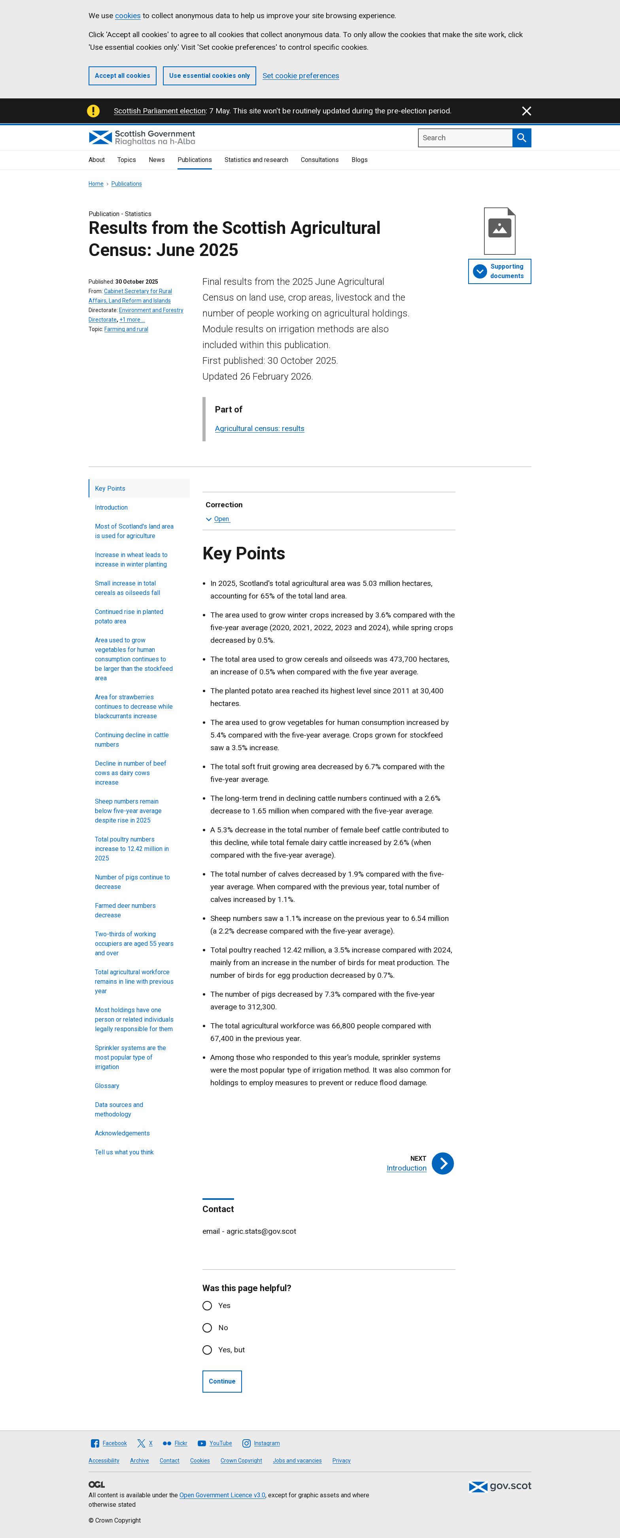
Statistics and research (256, 160)
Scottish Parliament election (160, 110)
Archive (139, 1460)
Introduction (111, 507)
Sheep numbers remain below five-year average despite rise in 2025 (128, 811)
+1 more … (132, 319)
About (97, 160)
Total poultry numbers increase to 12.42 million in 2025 (132, 849)
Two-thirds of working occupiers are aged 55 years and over (134, 943)
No (223, 1327)
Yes (224, 1305)
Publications (195, 160)
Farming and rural (126, 329)
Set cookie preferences (301, 75)
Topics (126, 160)
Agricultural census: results (259, 428)
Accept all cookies (122, 75)
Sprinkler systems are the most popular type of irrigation (130, 1057)
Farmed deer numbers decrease (125, 910)
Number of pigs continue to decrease (132, 881)
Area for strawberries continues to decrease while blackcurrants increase (134, 706)
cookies (128, 15)
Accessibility (104, 1460)
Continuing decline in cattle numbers (132, 739)
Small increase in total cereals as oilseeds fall (127, 588)
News (157, 160)
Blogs (360, 160)
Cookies (200, 1460)
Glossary (107, 1086)
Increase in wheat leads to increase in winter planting (131, 559)
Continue (222, 1381)
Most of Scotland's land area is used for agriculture (134, 531)
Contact (170, 1460)
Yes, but (231, 1349)
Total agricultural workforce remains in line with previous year (134, 981)
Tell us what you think (124, 1152)
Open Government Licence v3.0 (222, 1495)
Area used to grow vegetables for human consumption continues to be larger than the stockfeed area (134, 659)
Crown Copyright (241, 1460)
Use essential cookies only (209, 75)
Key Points (110, 488)
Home (96, 184)
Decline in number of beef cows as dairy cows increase (130, 773)
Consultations (320, 160)
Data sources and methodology (119, 1109)
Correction (327, 512)
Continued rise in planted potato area (129, 616)
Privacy (342, 1460)
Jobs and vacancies (297, 1460)
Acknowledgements (122, 1133)
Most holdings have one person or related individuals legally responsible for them (134, 1019)
